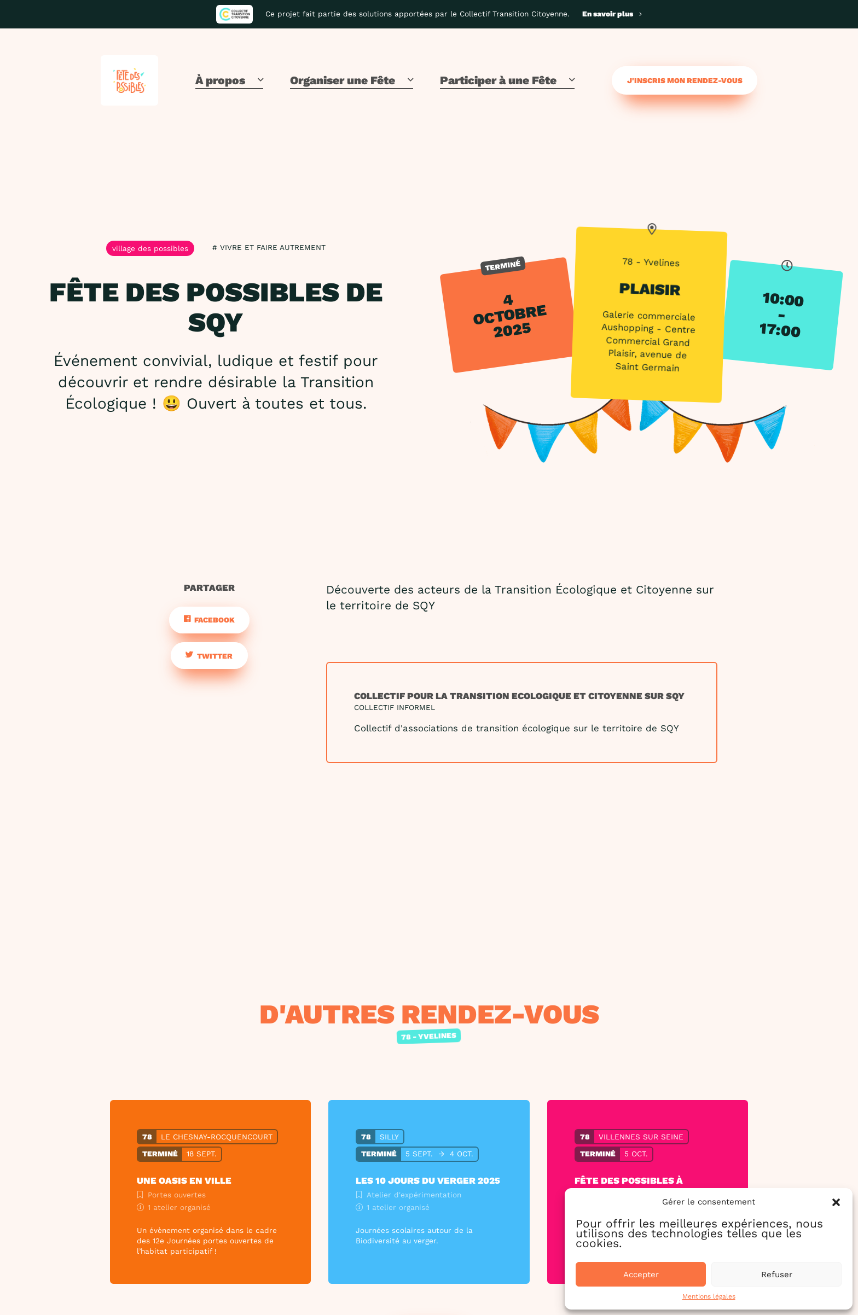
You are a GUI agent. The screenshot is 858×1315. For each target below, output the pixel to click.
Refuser (776, 1274)
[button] (836, 1202)
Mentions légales (708, 1296)
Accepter (641, 1274)
